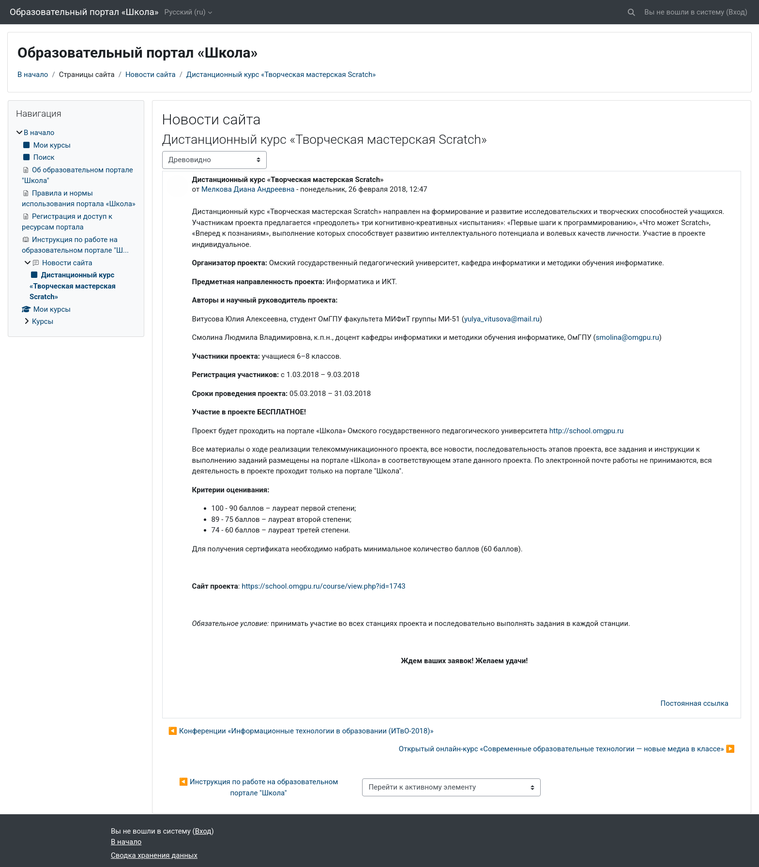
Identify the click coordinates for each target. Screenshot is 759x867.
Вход (737, 12)
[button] (632, 12)
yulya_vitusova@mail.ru (502, 319)
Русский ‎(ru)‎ (185, 12)
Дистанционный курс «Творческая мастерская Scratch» (281, 74)
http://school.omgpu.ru (585, 430)
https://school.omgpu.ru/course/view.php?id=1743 (324, 586)
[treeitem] (76, 227)
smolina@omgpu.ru (627, 337)
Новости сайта (150, 74)
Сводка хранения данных (154, 855)
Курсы (42, 321)
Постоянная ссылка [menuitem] (694, 703)
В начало (32, 74)
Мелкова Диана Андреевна (248, 189)
